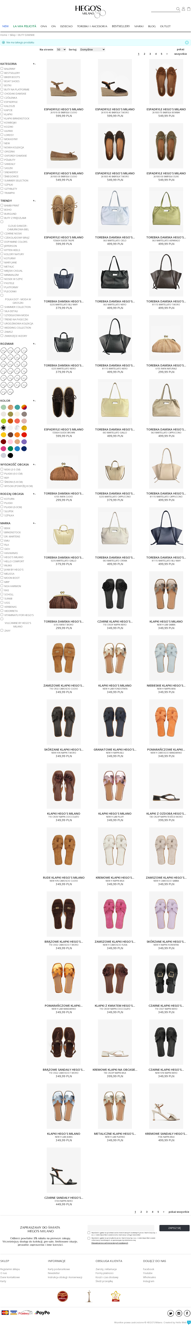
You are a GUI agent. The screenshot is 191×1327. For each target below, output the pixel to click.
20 (10, 350)
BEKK (7, 528)
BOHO (8, 209)
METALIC (9, 266)
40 (24, 378)
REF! (6, 478)
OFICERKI (9, 151)
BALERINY (9, 69)
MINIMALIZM (11, 275)
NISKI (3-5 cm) (12, 469)
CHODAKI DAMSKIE (15, 93)
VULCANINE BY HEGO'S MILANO (18, 624)
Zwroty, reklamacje (106, 1269)
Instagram (148, 1281)
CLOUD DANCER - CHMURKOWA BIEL (18, 227)
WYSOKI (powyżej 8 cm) (18, 486)
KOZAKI (8, 126)
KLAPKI (8, 114)
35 (17, 371)
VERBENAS (10, 607)
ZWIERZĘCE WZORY (15, 336)
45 (3, 392)
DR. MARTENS (12, 536)
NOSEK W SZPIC (13, 279)
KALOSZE (9, 106)
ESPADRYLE (11, 102)
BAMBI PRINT (11, 205)
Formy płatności (104, 1273)
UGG (7, 602)
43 (17, 385)
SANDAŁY (9, 164)
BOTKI (7, 85)
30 (10, 364)
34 (10, 371)
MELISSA (9, 573)
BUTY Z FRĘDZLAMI (15, 218)
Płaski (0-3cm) (13, 507)
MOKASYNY (11, 139)
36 (24, 371)
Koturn (9, 499)
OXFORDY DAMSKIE (15, 155)
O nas (3, 1273)
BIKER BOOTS (12, 77)
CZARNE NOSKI (13, 233)
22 (17, 350)
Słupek (9, 511)
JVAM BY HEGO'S (14, 569)
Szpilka (9, 515)
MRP (7, 582)
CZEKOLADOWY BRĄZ (16, 237)
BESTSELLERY (121, 26)
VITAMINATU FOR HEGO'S (19, 615)
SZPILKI (8, 184)
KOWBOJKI (10, 122)
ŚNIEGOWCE (11, 176)
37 (3, 378)
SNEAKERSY (11, 172)
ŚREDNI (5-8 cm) (13, 482)
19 (3, 350)
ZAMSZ (8, 332)
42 (10, 385)
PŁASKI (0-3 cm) (13, 473)
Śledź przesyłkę (104, 1281)
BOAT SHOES (12, 81)
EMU (7, 540)
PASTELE (9, 283)
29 (3, 364)
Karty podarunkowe (59, 1269)
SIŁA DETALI (11, 311)
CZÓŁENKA (10, 97)
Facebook (148, 1269)
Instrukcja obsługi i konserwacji (65, 1277)
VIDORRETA (11, 611)
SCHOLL (9, 594)
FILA (6, 544)
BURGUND (10, 214)
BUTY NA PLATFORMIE (16, 89)
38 (10, 378)
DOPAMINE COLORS (15, 241)
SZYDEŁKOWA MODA (16, 315)
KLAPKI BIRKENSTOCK (16, 118)
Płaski (8, 503)
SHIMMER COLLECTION (17, 307)
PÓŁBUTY (9, 160)
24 (3, 357)
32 (24, 364)
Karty (3, 1281)
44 (24, 385)
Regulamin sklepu (10, 1269)
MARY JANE (10, 262)
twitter (170, 1313)
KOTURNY (10, 258)
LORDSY (9, 135)
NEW (7, 143)
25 (10, 357)
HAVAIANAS (11, 553)
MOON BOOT (12, 578)
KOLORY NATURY (14, 254)
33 (3, 371)
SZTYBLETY (10, 189)
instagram (179, 1313)
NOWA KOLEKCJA (14, 147)
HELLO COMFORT (14, 561)
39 (17, 378)
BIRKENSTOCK (12, 532)
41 (3, 385)
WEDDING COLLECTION (17, 327)
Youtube (148, 1273)
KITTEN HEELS (12, 250)
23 (24, 350)
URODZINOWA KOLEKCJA (18, 323)
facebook (187, 1313)
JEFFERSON (10, 246)
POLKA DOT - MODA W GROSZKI (18, 301)
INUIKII (8, 565)
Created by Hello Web (177, 1322)
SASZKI (8, 168)
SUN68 (8, 598)
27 (24, 357)
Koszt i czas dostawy (107, 1277)
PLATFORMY (11, 287)
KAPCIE (8, 110)
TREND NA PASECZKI (16, 319)
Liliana (8, 131)
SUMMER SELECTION (16, 180)
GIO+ (7, 549)
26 (17, 357)
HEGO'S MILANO (13, 557)
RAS (6, 590)
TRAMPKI (9, 193)
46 (10, 392)
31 (17, 364)
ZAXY (7, 630)
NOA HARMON (12, 586)
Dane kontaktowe (10, 1277)
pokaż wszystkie (180, 50)
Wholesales (149, 1277)
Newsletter (54, 1273)
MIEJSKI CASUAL (13, 270)
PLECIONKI (10, 291)
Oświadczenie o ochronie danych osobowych (109, 1243)
